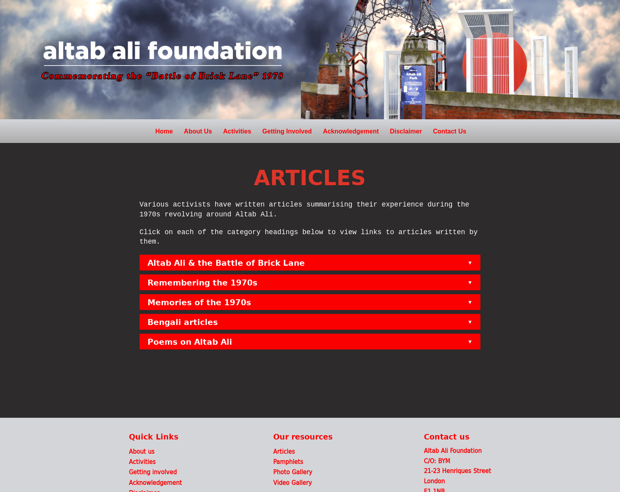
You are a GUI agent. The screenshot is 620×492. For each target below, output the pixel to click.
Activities (237, 131)
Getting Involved (287, 131)
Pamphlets (288, 461)
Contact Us (449, 131)
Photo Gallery (292, 472)
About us (142, 451)
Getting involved (153, 472)
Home (164, 131)
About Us (198, 131)
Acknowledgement (351, 131)
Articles (284, 451)
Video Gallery (292, 482)
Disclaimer (406, 131)
